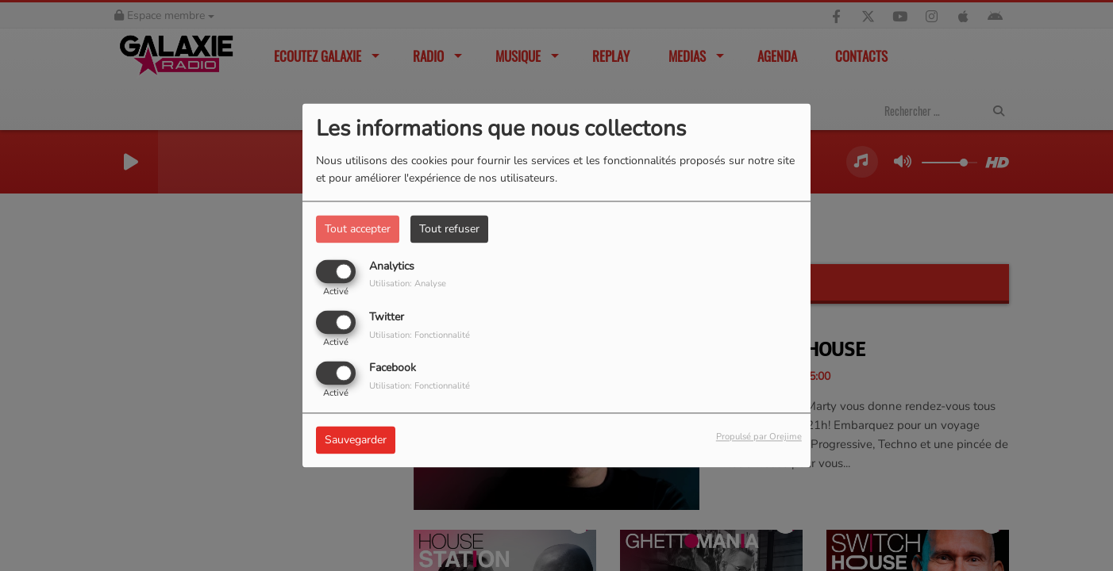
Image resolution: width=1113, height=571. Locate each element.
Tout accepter (358, 228)
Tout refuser (449, 228)
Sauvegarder (356, 440)
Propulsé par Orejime (759, 437)
